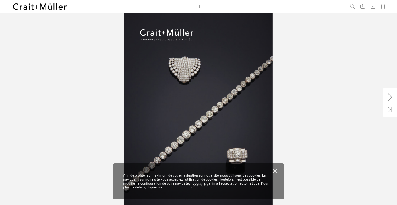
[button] (352, 6)
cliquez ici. (155, 187)
